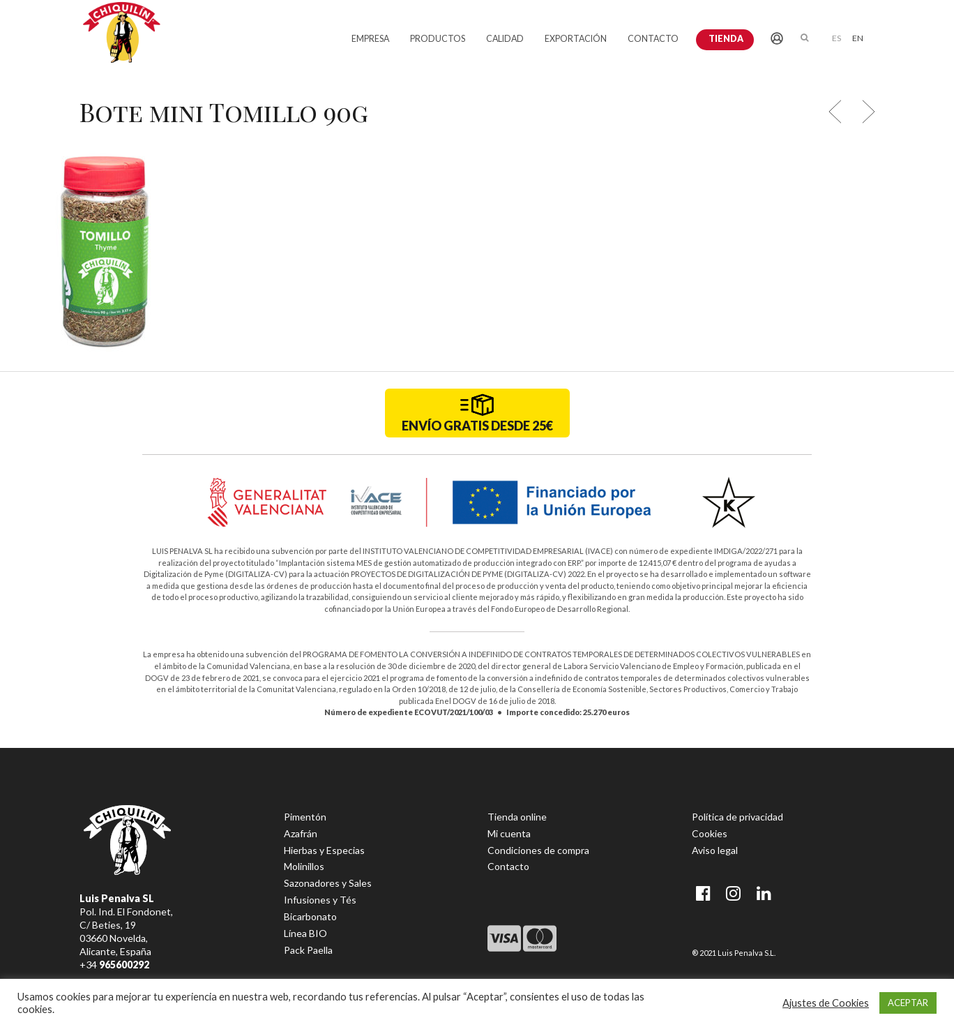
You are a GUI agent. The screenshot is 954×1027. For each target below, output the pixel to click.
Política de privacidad (737, 817)
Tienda (726, 38)
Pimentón (305, 817)
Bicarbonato (310, 916)
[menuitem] (836, 37)
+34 (114, 964)
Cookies (709, 833)
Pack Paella (308, 950)
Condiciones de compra (538, 850)
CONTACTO (653, 38)
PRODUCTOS (437, 38)
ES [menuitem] (836, 38)
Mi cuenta (509, 833)
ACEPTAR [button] (908, 1002)
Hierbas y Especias (324, 850)
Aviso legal (715, 850)
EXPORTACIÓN (576, 38)
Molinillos (304, 866)
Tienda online (517, 817)
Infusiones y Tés (320, 900)
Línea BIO (305, 933)
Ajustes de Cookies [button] (825, 1003)
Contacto (508, 866)
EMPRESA (370, 38)
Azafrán (300, 833)
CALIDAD (505, 38)
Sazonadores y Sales (328, 883)
